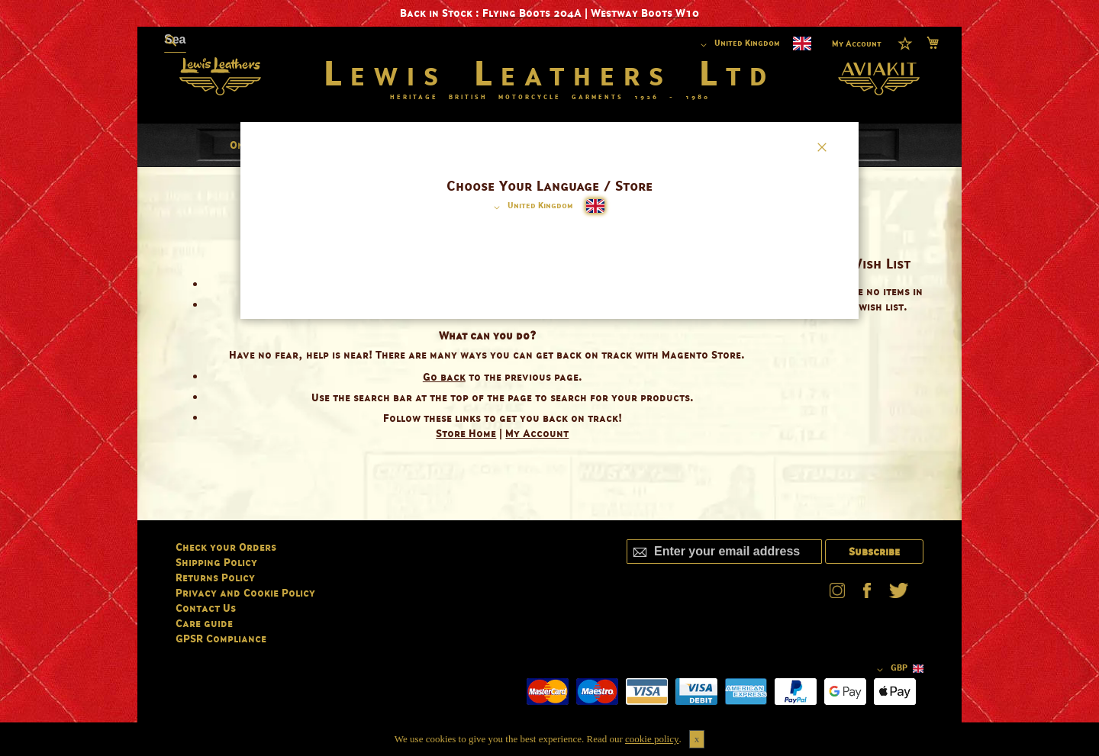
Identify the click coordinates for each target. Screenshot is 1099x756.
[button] (530, 207)
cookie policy (651, 739)
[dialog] (549, 378)
